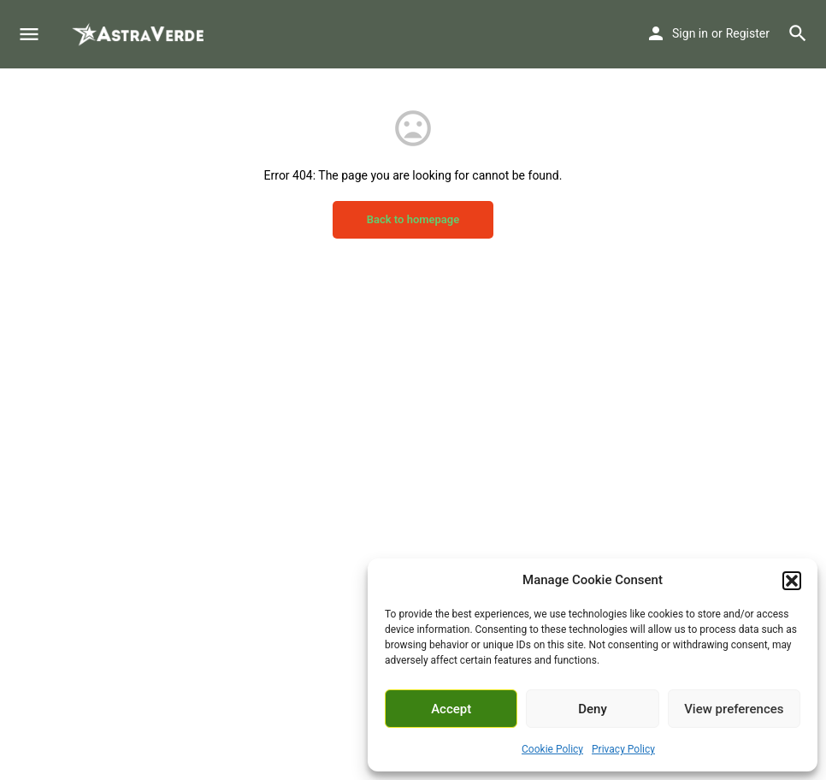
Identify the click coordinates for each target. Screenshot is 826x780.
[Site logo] (139, 34)
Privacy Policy (623, 749)
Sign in (690, 33)
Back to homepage (413, 219)
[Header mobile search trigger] (798, 33)
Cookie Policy (552, 749)
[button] (791, 580)
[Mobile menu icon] (29, 34)
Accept (451, 709)
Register (748, 33)
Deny (592, 709)
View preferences (733, 709)
